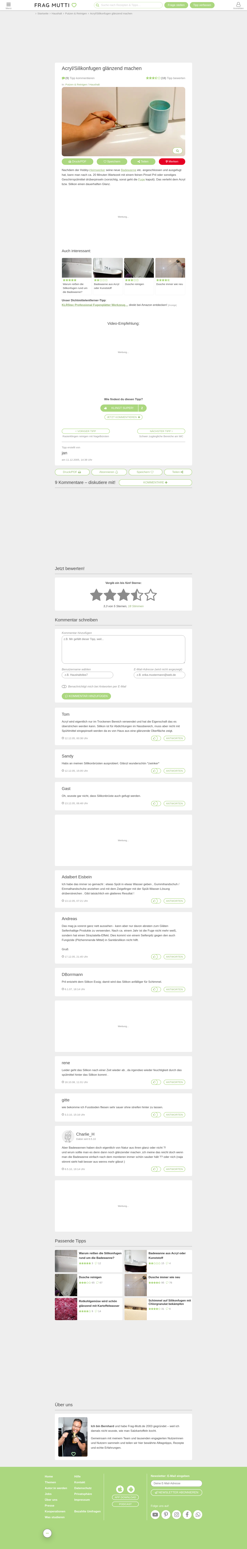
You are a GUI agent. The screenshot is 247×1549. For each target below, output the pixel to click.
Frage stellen (176, 5)
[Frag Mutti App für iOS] (120, 1490)
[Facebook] (187, 1515)
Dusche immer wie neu (169, 284)
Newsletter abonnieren (176, 1492)
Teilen (143, 161)
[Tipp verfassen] (202, 5)
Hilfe (77, 1476)
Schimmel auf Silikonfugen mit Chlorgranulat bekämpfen (170, 1302)
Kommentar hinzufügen (123, 647)
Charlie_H (85, 1134)
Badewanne (128, 170)
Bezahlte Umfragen (87, 1511)
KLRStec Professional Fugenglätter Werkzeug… (95, 305)
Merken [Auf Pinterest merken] (172, 161)
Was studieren (55, 1517)
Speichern (112, 161)
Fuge (141, 179)
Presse (49, 1505)
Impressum (82, 1499)
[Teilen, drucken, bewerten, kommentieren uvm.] (47, 1532)
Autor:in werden (56, 1488)
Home (49, 1476)
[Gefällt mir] (154, 738)
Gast (66, 788)
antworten (174, 738)
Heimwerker (97, 170)
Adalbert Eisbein (77, 877)
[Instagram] (176, 1515)
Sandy (67, 756)
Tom (65, 714)
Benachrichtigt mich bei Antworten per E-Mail (97, 686)
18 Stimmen (136, 606)
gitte (65, 1100)
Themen (50, 1482)
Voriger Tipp (85, 431)
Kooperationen (55, 1511)
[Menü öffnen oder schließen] (8, 5)
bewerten (165, 78)
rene (66, 1062)
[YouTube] (155, 1515)
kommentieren (78, 78)
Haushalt (94, 84)
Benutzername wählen (76, 669)
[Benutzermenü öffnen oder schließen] (238, 5)
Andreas (69, 918)
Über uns (51, 1499)
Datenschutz (83, 1488)
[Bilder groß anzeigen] (177, 150)
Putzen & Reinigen (76, 84)
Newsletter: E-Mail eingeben (170, 1476)
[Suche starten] (97, 5)
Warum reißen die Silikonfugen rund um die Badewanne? (75, 288)
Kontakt (79, 1482)
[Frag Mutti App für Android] (131, 1490)
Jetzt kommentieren (123, 417)
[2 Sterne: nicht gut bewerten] (110, 595)
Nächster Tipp (161, 431)
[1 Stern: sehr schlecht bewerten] (96, 595)
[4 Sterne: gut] (137, 595)
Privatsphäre (83, 1494)
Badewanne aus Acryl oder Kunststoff (106, 286)
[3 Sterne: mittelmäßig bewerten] (123, 595)
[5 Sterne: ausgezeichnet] (150, 595)
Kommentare (155, 482)
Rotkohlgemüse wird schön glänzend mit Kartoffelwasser (99, 1303)
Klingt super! (123, 408)
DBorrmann (72, 974)
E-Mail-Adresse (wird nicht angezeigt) (158, 669)
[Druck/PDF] (72, 472)
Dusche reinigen (134, 284)
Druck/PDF (77, 161)
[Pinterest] (165, 1515)
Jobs (48, 1494)
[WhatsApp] (197, 1515)
